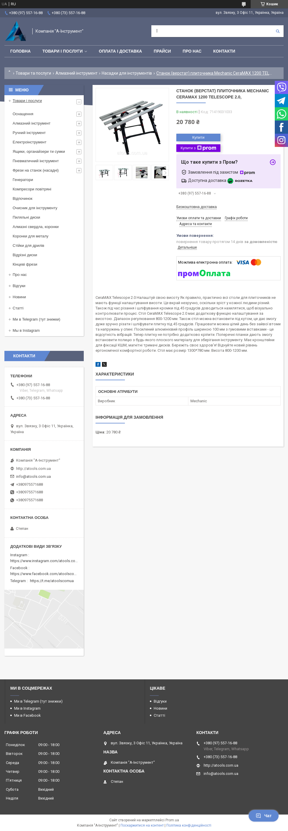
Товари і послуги (62, 51)
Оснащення (23, 114)
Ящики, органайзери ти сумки (39, 151)
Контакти (224, 51)
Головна (20, 51)
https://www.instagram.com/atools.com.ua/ (47, 561)
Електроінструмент (29, 142)
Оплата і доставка (120, 51)
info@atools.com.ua (33, 476)
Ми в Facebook (27, 715)
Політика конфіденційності (188, 825)
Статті (18, 308)
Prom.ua (172, 820)
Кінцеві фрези (25, 264)
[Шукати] (278, 31)
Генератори (23, 179)
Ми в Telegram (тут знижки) (36, 319)
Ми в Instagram (27, 708)
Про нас (192, 51)
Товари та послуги (33, 73)
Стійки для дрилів (28, 245)
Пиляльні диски (26, 217)
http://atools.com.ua (33, 468)
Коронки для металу (30, 236)
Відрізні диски (25, 255)
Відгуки (19, 286)
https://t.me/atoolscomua (52, 581)
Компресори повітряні (32, 189)
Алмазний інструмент (77, 73)
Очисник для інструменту (35, 208)
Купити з (198, 148)
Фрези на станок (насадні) (36, 170)
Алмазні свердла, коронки (36, 226)
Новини (19, 297)
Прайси (162, 51)
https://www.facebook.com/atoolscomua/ (46, 574)
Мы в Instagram (26, 330)
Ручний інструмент (29, 132)
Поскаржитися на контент (142, 825)
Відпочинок (22, 198)
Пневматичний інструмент (36, 161)
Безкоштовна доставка (196, 207)
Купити (198, 137)
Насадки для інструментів (127, 73)
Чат (264, 815)
